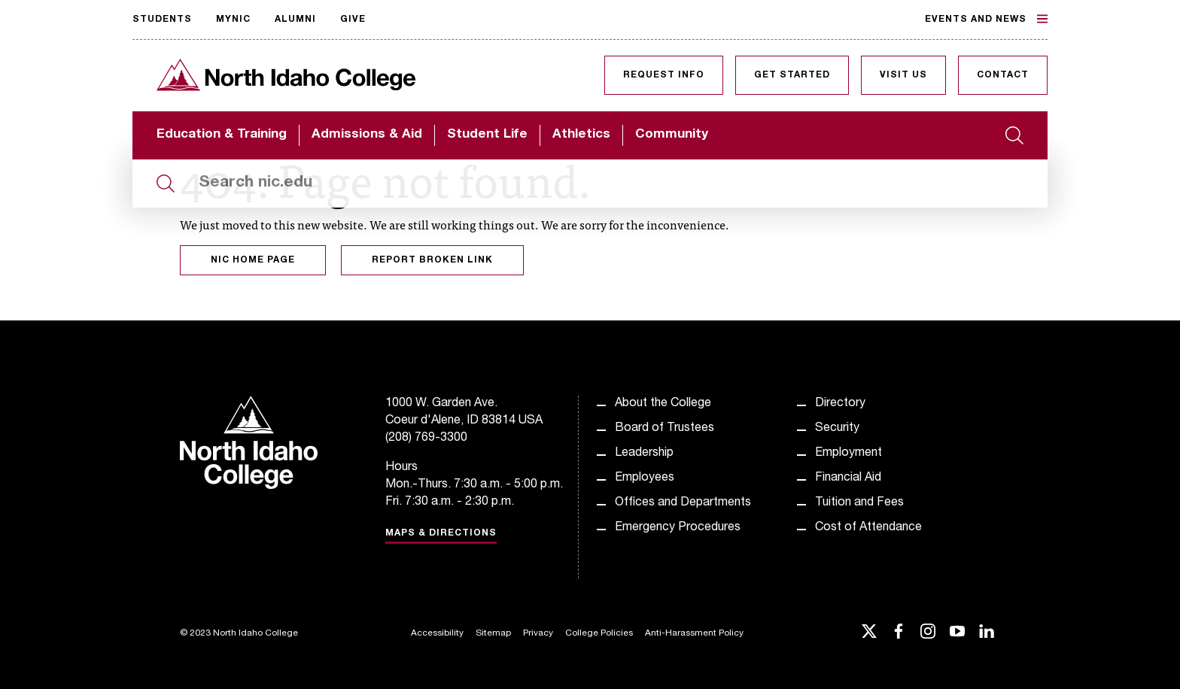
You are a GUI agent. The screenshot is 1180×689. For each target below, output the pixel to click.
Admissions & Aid (367, 135)
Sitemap (493, 633)
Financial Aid (848, 478)
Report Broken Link (432, 260)
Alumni (295, 19)
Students (162, 19)
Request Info (663, 75)
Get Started (792, 75)
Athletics (581, 135)
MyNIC (233, 19)
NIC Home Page (253, 260)
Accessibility (437, 633)
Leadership (644, 454)
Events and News (986, 19)
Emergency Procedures (678, 528)
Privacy (538, 633)
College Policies (599, 633)
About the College (663, 404)
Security (837, 429)
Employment (848, 454)
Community (671, 135)
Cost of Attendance (868, 528)
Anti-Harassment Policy (694, 633)
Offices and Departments (683, 503)
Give (353, 19)
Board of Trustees (664, 429)
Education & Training (222, 135)
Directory (840, 404)
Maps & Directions (441, 533)
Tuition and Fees (859, 503)
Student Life (487, 135)
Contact (1003, 75)
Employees (644, 478)
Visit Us (903, 75)
